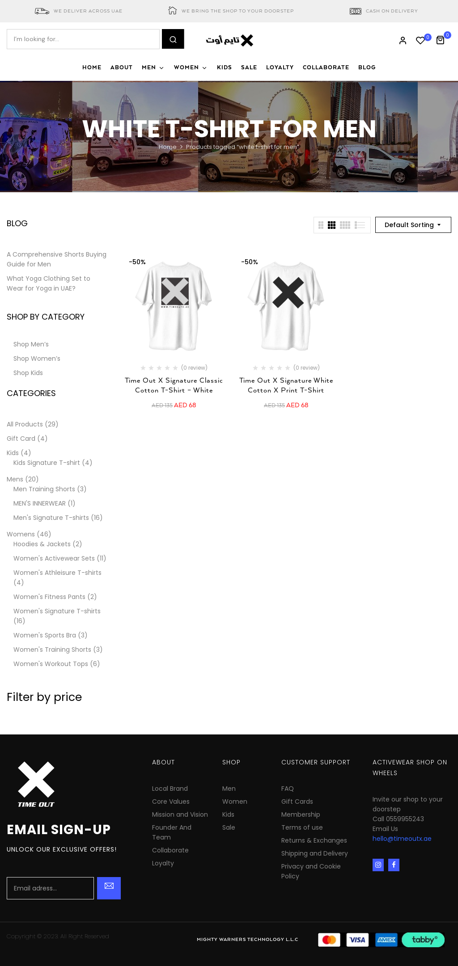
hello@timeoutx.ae (402, 838)
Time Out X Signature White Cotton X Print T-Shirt (286, 385)
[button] (443, 39)
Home (168, 147)
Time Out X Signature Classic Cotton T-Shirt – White (174, 385)
